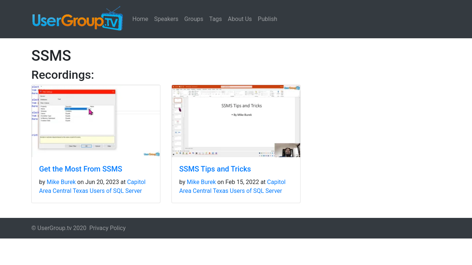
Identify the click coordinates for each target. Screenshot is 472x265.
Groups (193, 18)
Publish (267, 18)
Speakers (166, 18)
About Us (240, 18)
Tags (215, 18)
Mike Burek (61, 182)
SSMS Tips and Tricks (215, 169)
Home (140, 18)
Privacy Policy (107, 228)
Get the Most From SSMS (80, 169)
